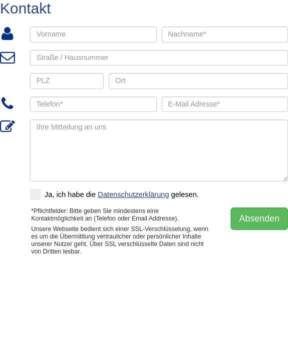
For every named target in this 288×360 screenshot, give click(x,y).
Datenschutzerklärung (133, 194)
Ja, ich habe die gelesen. (114, 194)
